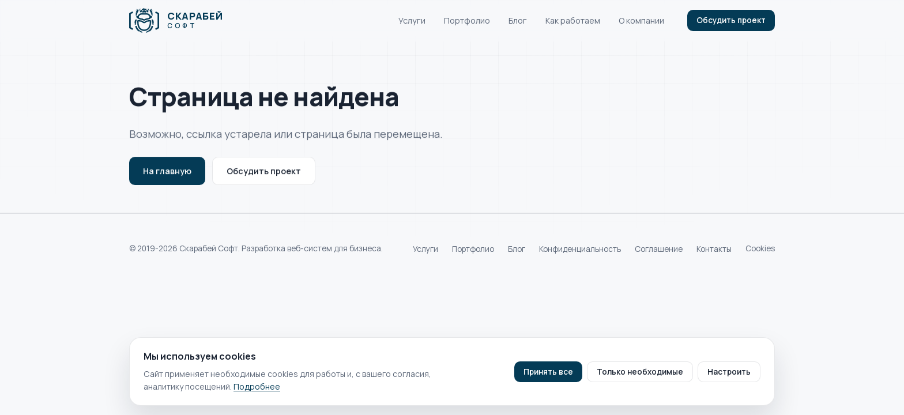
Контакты (714, 249)
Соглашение (659, 249)
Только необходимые (640, 372)
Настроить (729, 372)
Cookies (760, 248)
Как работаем (572, 20)
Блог (517, 20)
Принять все (548, 372)
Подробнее (256, 386)
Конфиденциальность (580, 249)
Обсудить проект (731, 20)
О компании (641, 20)
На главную (167, 172)
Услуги (411, 20)
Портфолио (467, 20)
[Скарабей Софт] (176, 21)
